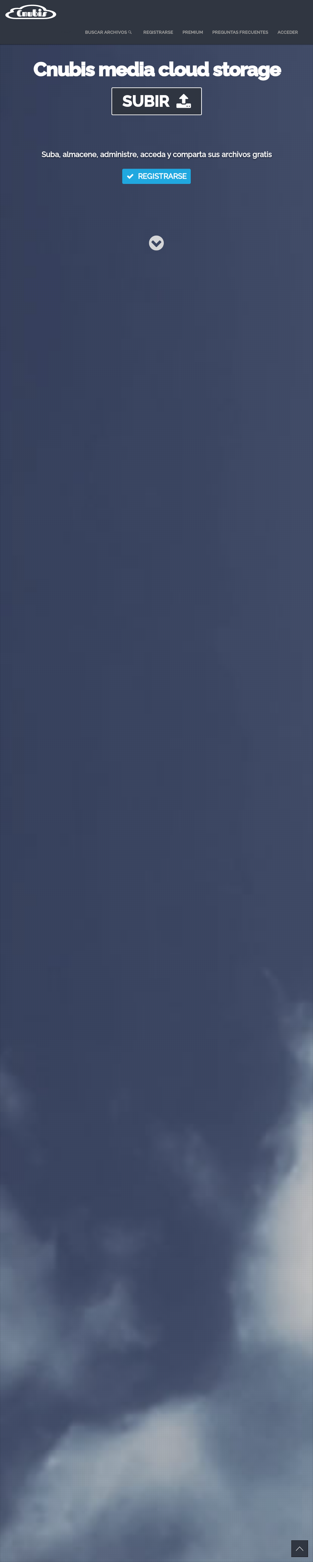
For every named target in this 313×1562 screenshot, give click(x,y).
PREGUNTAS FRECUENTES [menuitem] (240, 32)
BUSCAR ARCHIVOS (109, 32)
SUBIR (156, 101)
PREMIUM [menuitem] (192, 32)
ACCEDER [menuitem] (288, 32)
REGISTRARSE (156, 176)
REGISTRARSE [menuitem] (158, 32)
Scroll (299, 1548)
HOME (66, 32)
